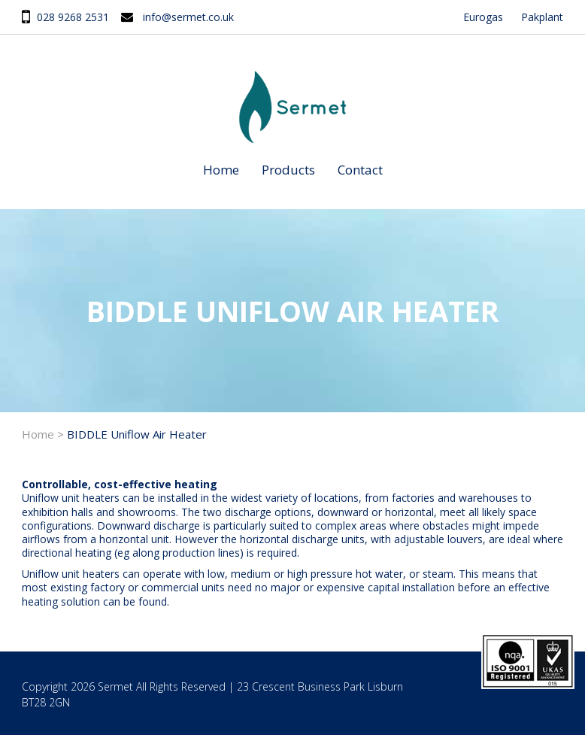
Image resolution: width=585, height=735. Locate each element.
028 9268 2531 (73, 17)
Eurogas (483, 17)
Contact (360, 169)
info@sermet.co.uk (188, 17)
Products (288, 169)
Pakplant (542, 17)
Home (221, 169)
